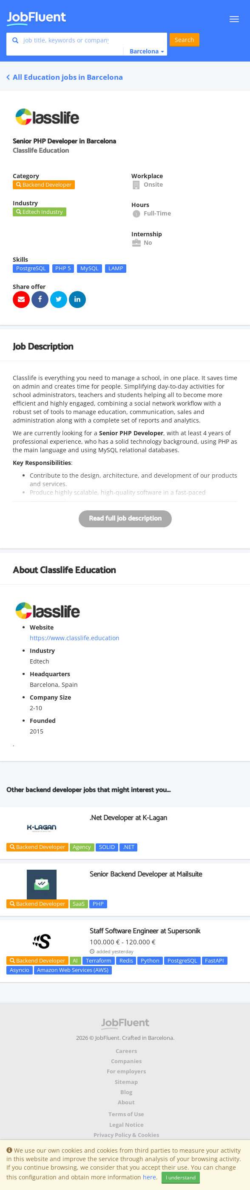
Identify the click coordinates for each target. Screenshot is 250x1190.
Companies (126, 1061)
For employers (126, 1071)
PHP (98, 903)
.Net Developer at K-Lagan (128, 818)
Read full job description (125, 518)
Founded (43, 721)
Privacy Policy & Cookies (126, 1135)
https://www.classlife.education (74, 638)
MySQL (89, 268)
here (149, 1177)
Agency (82, 847)
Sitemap (126, 1082)
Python (150, 960)
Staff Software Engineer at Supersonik (145, 931)
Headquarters (50, 674)
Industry (42, 651)
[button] (143, 51)
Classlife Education (78, 570)
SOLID (107, 847)
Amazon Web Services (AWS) (72, 970)
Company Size (50, 697)
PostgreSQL (31, 268)
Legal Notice (126, 1124)
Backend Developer (37, 847)
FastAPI (214, 960)
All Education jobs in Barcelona (64, 77)
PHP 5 (63, 268)
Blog (126, 1092)
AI (75, 960)
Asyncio (19, 970)
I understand (181, 1177)
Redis (126, 960)
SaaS (79, 903)
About (126, 1102)
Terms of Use (126, 1114)
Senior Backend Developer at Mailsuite (146, 874)
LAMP (115, 268)
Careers (126, 1051)
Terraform (98, 960)
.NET (128, 847)
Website (42, 627)
